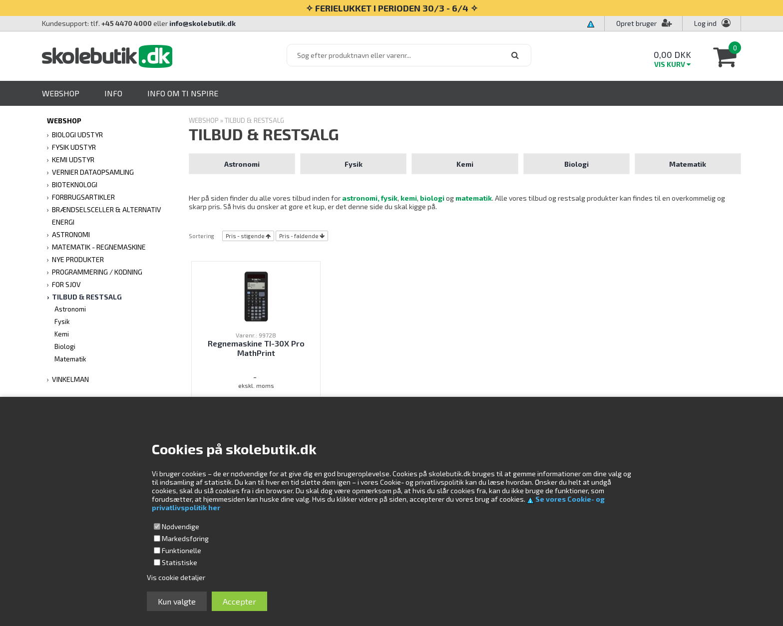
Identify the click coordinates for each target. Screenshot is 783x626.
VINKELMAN (70, 379)
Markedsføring (185, 538)
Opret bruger (644, 23)
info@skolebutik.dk (202, 23)
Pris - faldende (299, 236)
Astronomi (70, 309)
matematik (473, 198)
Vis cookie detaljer (176, 577)
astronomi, (361, 198)
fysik (389, 198)
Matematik (70, 359)
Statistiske (179, 562)
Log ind (705, 23)
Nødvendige (180, 526)
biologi (432, 198)
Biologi (64, 346)
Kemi (61, 334)
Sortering (201, 236)
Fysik (61, 321)
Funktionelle (181, 550)
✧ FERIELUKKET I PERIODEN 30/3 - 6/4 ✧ (392, 7)
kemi (408, 198)
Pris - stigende (245, 236)
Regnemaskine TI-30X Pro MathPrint (256, 347)
